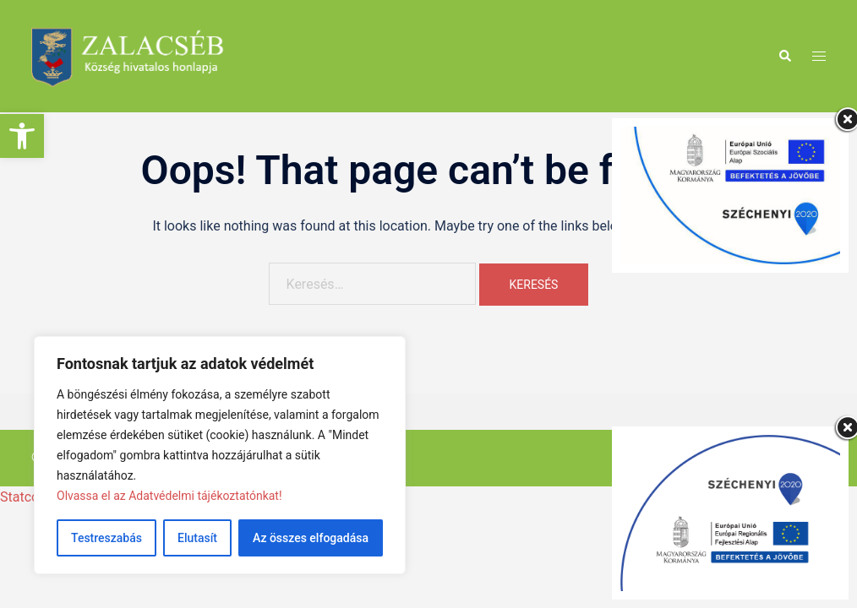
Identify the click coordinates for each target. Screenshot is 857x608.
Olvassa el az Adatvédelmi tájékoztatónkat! (169, 495)
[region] (220, 455)
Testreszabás (106, 538)
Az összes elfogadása (310, 538)
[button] (22, 136)
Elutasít (197, 538)
